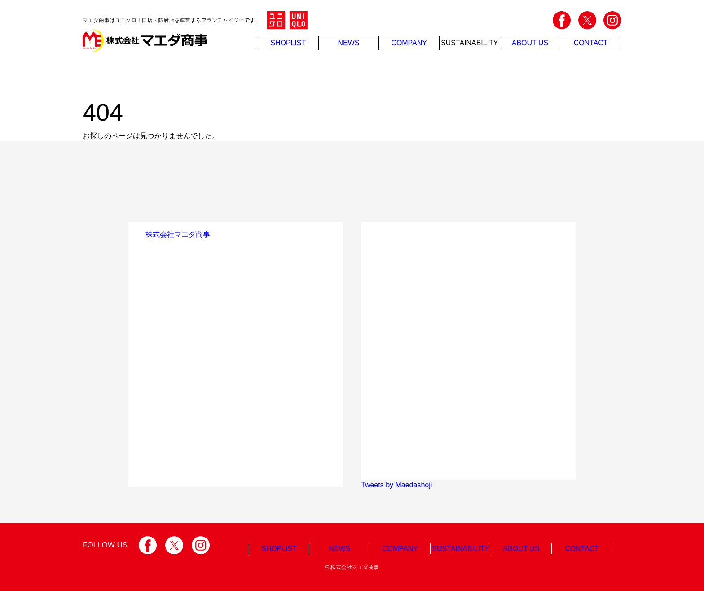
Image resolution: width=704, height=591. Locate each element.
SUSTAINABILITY (469, 43)
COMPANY (409, 43)
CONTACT (591, 43)
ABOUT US (530, 43)
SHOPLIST (288, 43)
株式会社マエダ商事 (177, 234)
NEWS (348, 43)
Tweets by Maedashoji (396, 485)
